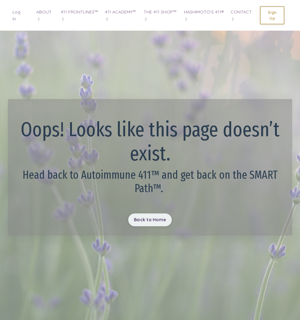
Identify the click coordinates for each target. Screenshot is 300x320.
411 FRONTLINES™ (79, 15)
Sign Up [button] (272, 15)
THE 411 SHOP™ (160, 15)
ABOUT (44, 15)
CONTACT (241, 15)
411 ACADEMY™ (120, 15)
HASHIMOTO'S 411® (204, 15)
